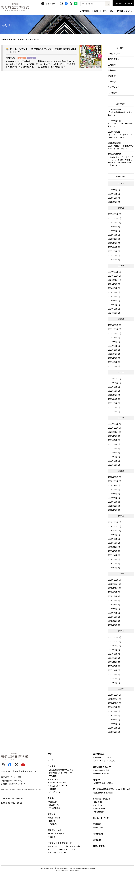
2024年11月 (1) (114, 275)
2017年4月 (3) (114, 670)
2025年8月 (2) (114, 230)
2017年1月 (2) (114, 682)
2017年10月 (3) (114, 645)
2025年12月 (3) (114, 214)
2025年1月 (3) (114, 259)
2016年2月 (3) (114, 732)
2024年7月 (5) (114, 292)
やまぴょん (112, 87)
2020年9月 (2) (114, 485)
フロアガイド (54, 779)
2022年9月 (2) (114, 386)
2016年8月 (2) (114, 711)
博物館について (124, 10)
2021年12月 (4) (114, 423)
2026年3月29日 (121, 146)
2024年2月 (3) (114, 308)
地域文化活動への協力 (103, 783)
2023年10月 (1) (114, 333)
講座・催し (107, 10)
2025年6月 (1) (114, 239)
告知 (110, 64)
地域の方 (97, 779)
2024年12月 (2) (114, 271)
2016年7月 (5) (114, 715)
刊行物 (52, 836)
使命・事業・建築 (56, 833)
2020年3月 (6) (114, 501)
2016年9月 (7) (114, 707)
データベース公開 (101, 773)
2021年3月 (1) (114, 456)
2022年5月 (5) (114, 395)
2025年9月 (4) (114, 226)
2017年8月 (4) (114, 653)
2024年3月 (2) (114, 304)
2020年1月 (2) (114, 510)
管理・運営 (99, 827)
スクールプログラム (102, 757)
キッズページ (54, 792)
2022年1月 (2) (114, 411)
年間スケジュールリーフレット (62, 849)
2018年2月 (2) (114, 621)
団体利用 (53, 776)
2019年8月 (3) (114, 538)
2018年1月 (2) (114, 625)
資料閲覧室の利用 (101, 770)
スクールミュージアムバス (105, 760)
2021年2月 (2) (114, 460)
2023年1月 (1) (114, 366)
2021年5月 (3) (114, 448)
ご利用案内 (85, 10)
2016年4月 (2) (114, 723)
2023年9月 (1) (114, 337)
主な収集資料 (54, 808)
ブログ (111, 76)
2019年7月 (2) (114, 542)
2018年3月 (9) (114, 616)
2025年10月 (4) (114, 222)
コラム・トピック (101, 817)
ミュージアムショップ (58, 782)
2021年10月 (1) (114, 432)
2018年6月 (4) (114, 604)
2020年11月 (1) (114, 481)
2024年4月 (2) (114, 300)
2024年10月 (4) (114, 280)
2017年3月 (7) (114, 674)
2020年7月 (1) (114, 489)
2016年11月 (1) (114, 699)
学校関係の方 (99, 754)
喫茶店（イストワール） (59, 785)
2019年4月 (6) (114, 555)
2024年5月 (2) (114, 296)
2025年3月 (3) (114, 251)
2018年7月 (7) (114, 600)
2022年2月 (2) (114, 407)
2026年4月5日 (121, 134)
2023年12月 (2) (114, 325)
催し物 (52, 820)
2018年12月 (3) (114, 579)
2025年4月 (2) (114, 247)
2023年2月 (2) (114, 362)
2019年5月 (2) (114, 551)
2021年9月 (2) (114, 436)
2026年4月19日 (121, 112)
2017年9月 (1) (114, 649)
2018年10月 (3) (114, 588)
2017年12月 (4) (114, 637)
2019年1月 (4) (114, 567)
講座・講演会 (54, 817)
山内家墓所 (98, 833)
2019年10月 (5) (114, 530)
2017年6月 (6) (114, 662)
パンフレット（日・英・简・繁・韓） (65, 846)
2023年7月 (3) (114, 345)
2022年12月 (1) (114, 378)
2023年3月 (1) (114, 358)
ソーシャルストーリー (58, 852)
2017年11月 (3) (114, 641)
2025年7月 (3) (114, 234)
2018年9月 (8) (114, 592)
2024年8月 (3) (114, 288)
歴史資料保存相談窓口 (103, 792)
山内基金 (97, 839)
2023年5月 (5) (114, 349)
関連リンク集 (99, 845)
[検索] (107, 3)
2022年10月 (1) (114, 382)
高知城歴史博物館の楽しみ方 (61, 769)
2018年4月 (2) (114, 612)
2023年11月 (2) (114, 329)
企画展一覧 (53, 804)
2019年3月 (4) (114, 559)
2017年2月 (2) (114, 678)
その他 (111, 92)
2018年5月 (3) (114, 608)
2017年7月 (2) (114, 658)
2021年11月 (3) (114, 427)
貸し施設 (98, 805)
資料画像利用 (100, 808)
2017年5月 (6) (114, 666)
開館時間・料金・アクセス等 (61, 773)
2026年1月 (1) (114, 202)
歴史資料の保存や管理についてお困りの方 (112, 789)
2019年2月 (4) (114, 563)
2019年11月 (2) (114, 526)
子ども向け (53, 824)
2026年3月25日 (121, 160)
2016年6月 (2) (114, 719)
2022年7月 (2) (114, 391)
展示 (96, 10)
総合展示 (53, 801)
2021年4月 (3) (114, 452)
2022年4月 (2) (114, 399)
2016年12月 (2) (114, 694)
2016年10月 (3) (114, 703)
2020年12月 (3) (114, 477)
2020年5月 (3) (114, 493)
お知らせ (111, 53)
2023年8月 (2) (114, 341)
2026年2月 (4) (114, 197)
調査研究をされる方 (102, 766)
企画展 (51, 798)
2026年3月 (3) (114, 193)
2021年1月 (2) (114, 465)
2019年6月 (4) (114, 547)
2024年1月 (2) (114, 313)
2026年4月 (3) (114, 189)
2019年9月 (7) (114, 534)
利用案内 (52, 766)
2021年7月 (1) (114, 440)
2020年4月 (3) (114, 497)
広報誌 (111, 81)
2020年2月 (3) (114, 506)
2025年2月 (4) (114, 255)
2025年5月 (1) (114, 243)
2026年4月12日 (121, 123)
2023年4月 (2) (114, 354)
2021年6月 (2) (114, 444)
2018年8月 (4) (114, 596)
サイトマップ (49, 3)
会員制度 (53, 789)
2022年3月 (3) (114, 403)
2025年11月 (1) (114, 218)
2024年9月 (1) (114, 284)
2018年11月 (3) (114, 584)
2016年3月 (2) (114, 727)
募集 (110, 70)
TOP (50, 754)
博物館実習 (99, 811)
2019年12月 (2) (114, 522)
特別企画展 (112, 59)
